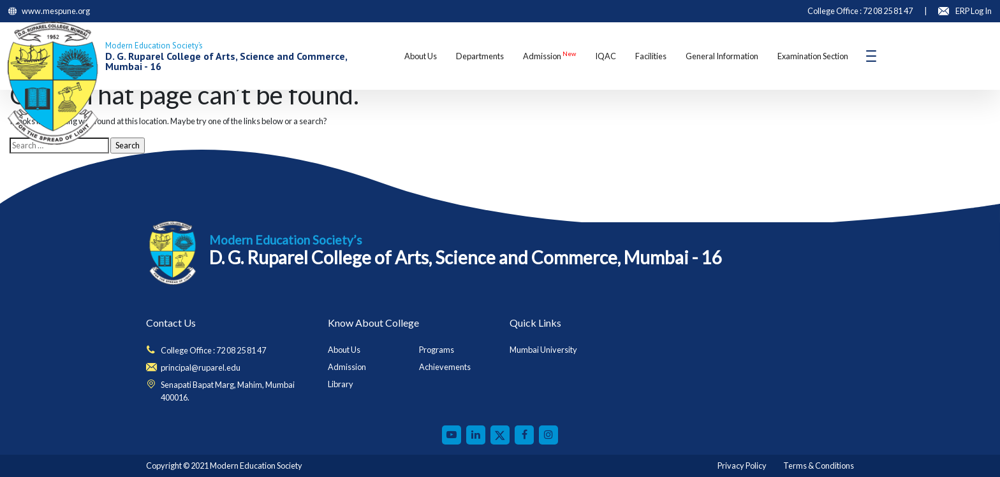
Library (340, 384)
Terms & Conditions (818, 465)
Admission (549, 55)
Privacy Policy (742, 465)
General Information (722, 56)
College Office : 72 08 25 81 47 (213, 350)
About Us (420, 56)
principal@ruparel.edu (200, 367)
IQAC (605, 56)
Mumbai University (543, 350)
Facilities (650, 56)
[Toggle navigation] (871, 56)
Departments (480, 56)
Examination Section (812, 56)
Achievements (445, 367)
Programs (436, 350)
